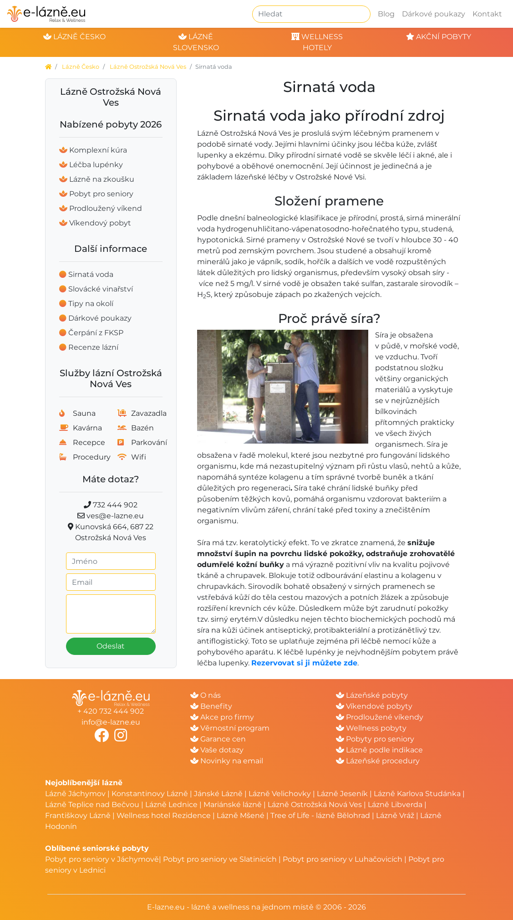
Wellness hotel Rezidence (164, 815)
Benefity (211, 706)
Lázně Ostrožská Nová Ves (148, 66)
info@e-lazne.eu (110, 722)
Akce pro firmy (222, 717)
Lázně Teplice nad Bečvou (92, 804)
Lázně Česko (80, 66)
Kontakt (487, 14)
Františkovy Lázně (78, 815)
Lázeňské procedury (378, 760)
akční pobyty (438, 36)
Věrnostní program (229, 728)
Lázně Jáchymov (76, 793)
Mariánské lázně (232, 804)
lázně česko (74, 36)
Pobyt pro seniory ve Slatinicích (220, 859)
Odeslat (111, 646)
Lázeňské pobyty (372, 695)
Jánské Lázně (219, 793)
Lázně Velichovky (280, 793)
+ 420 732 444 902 (110, 711)
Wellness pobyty (371, 728)
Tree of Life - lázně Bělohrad (320, 815)
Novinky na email (226, 760)
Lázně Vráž (395, 815)
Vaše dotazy (217, 750)
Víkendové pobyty (374, 706)
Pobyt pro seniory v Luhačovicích (342, 859)
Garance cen (218, 739)
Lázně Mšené (240, 815)
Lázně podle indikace (379, 750)
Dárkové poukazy (433, 14)
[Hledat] (311, 14)
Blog (386, 14)
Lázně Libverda (395, 804)
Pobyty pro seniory (375, 739)
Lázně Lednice (171, 804)
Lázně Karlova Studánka (417, 793)
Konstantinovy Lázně (150, 793)
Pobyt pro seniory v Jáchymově (102, 859)
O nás (205, 695)
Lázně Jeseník (342, 793)
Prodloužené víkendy (379, 717)
